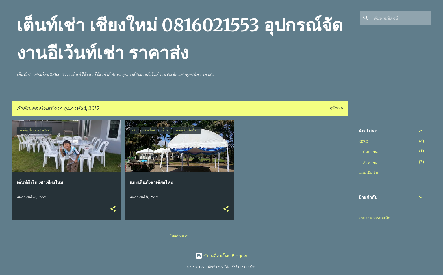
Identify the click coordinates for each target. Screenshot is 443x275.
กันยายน (370, 151)
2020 (363, 141)
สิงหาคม (370, 162)
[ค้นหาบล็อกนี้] (401, 18)
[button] (113, 209)
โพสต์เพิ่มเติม (180, 236)
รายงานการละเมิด (374, 217)
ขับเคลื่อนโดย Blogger (221, 255)
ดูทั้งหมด (336, 108)
